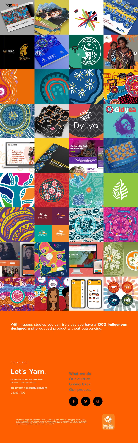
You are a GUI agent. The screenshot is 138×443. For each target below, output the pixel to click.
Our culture (79, 379)
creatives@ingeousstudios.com (29, 388)
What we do (80, 373)
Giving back (80, 384)
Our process (80, 389)
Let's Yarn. (28, 371)
